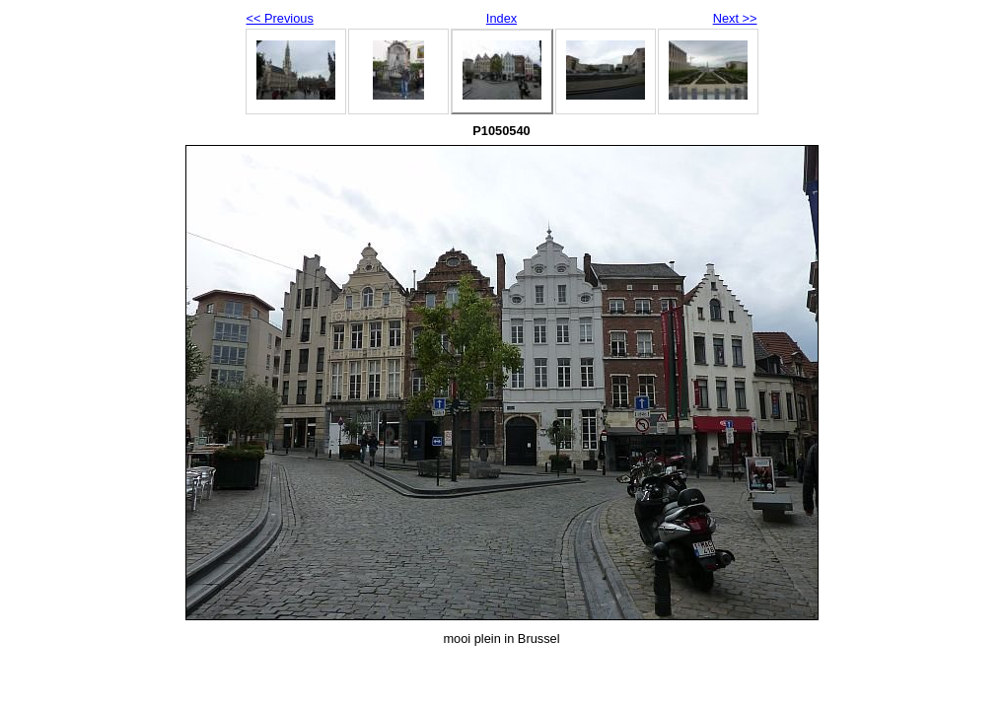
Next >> (735, 18)
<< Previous (280, 18)
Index (501, 18)
